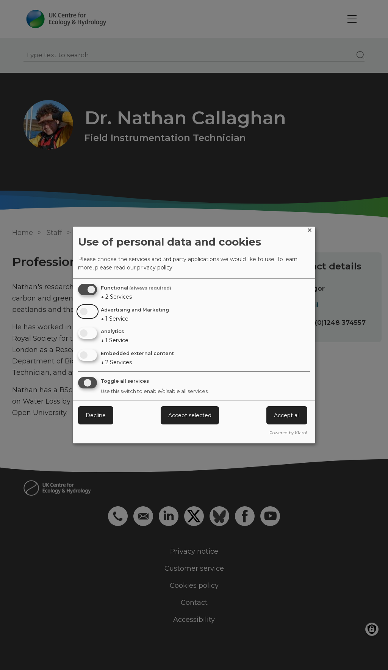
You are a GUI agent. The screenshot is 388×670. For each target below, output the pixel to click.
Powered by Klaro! (288, 432)
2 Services (116, 297)
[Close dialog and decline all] (309, 231)
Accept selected (189, 415)
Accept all (287, 415)
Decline (96, 415)
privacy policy (154, 267)
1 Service (114, 318)
